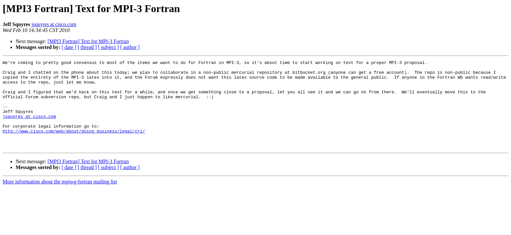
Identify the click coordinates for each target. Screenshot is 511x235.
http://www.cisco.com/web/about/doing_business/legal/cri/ (74, 146)
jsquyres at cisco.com (54, 24)
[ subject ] (108, 47)
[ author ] (130, 47)
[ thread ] (87, 47)
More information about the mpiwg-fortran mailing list (60, 199)
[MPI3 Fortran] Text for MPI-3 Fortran (88, 41)
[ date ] (69, 47)
